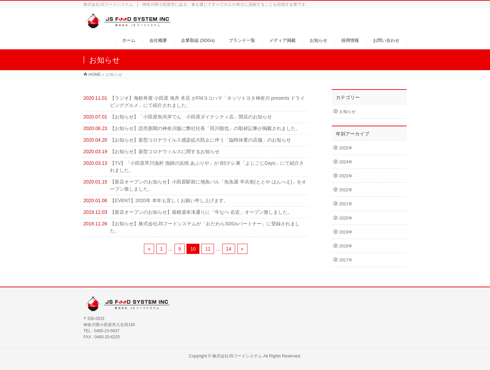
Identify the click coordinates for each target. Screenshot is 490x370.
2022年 (346, 190)
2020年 (346, 218)
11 (208, 249)
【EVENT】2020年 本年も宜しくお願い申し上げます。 (169, 200)
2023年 (346, 176)
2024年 (346, 162)
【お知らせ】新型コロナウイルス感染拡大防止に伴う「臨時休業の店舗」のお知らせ (200, 140)
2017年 (346, 260)
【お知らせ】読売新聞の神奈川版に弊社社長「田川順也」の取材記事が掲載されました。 (205, 128)
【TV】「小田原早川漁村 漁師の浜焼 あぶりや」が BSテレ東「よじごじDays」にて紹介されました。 (207, 166)
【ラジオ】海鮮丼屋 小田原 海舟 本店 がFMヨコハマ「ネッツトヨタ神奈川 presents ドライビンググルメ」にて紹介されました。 (207, 101)
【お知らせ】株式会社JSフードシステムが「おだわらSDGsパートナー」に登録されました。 (205, 227)
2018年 (346, 246)
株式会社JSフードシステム (237, 356)
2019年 (346, 232)
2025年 (346, 148)
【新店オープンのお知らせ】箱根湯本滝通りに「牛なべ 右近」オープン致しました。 (201, 212)
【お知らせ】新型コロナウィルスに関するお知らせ (164, 151)
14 (228, 249)
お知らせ (347, 111)
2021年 (346, 204)
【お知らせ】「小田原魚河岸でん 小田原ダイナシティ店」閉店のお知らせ (191, 116)
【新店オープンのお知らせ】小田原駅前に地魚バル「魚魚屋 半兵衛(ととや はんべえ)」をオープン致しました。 (208, 185)
